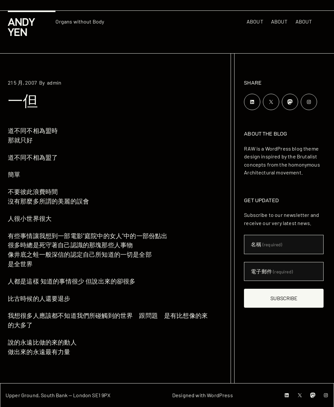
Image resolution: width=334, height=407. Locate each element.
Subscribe (283, 298)
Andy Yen (21, 27)
